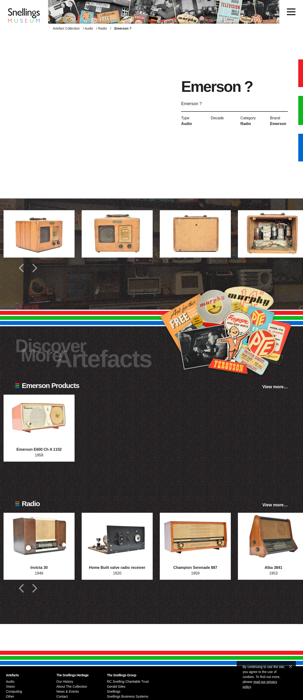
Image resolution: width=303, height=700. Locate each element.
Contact (62, 696)
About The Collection (71, 686)
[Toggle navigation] (291, 12)
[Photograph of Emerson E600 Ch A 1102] (39, 418)
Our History (64, 681)
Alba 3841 (273, 568)
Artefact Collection (66, 28)
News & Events (67, 691)
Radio (102, 28)
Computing (14, 691)
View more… (275, 386)
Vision (10, 686)
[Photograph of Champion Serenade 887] (195, 536)
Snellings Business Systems (127, 696)
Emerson (278, 124)
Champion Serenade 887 (195, 568)
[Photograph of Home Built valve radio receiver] (117, 536)
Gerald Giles (116, 686)
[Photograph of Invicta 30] (39, 536)
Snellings (113, 691)
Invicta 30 (39, 568)
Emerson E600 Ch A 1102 (39, 449)
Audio (89, 28)
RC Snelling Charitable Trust (128, 681)
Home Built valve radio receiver (117, 568)
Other (10, 696)
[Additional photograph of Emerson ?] (39, 234)
